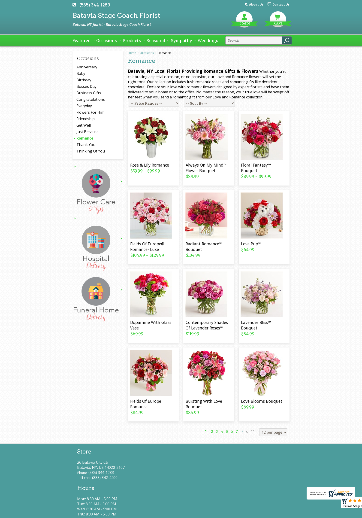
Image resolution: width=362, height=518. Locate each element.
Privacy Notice (206, 512)
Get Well (83, 125)
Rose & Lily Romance (149, 165)
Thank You (85, 144)
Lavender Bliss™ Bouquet (256, 325)
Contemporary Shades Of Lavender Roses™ (207, 325)
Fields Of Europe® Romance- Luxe (147, 246)
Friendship (85, 118)
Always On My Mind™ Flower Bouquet (206, 167)
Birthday (83, 79)
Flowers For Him (90, 112)
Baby (80, 73)
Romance (85, 138)
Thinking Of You (90, 151)
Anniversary (86, 67)
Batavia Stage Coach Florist (116, 15)
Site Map (273, 512)
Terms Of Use (175, 512)
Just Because (87, 131)
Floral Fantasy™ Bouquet (256, 167)
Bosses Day (86, 86)
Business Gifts (88, 92)
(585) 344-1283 (95, 5)
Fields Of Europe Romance (145, 403)
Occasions (147, 53)
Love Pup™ (251, 244)
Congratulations (90, 99)
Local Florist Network (242, 512)
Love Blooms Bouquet (261, 401)
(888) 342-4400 (105, 477)
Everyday (84, 105)
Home (132, 53)
